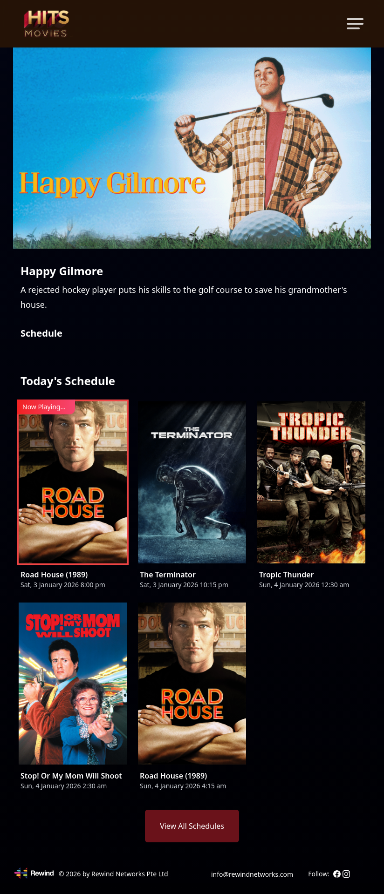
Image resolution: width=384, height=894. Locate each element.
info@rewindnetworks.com (252, 874)
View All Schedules (192, 826)
